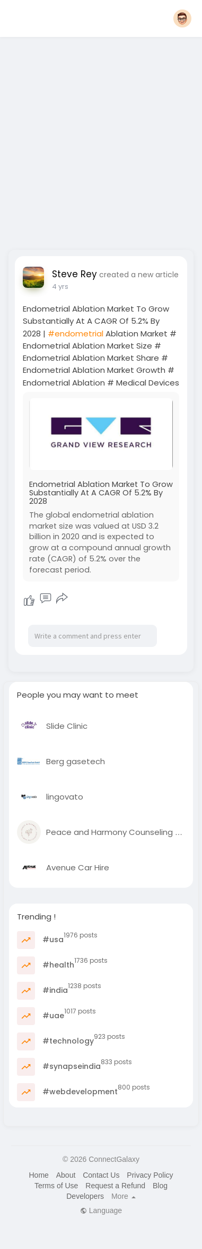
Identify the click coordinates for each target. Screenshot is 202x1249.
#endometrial (75, 333)
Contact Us (101, 1175)
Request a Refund (115, 1185)
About (66, 1175)
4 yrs (60, 286)
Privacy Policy (150, 1175)
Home (38, 1175)
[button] (182, 18)
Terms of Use (56, 1185)
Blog (160, 1185)
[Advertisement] (99, 140)
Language (101, 1210)
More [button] (123, 1196)
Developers (85, 1196)
